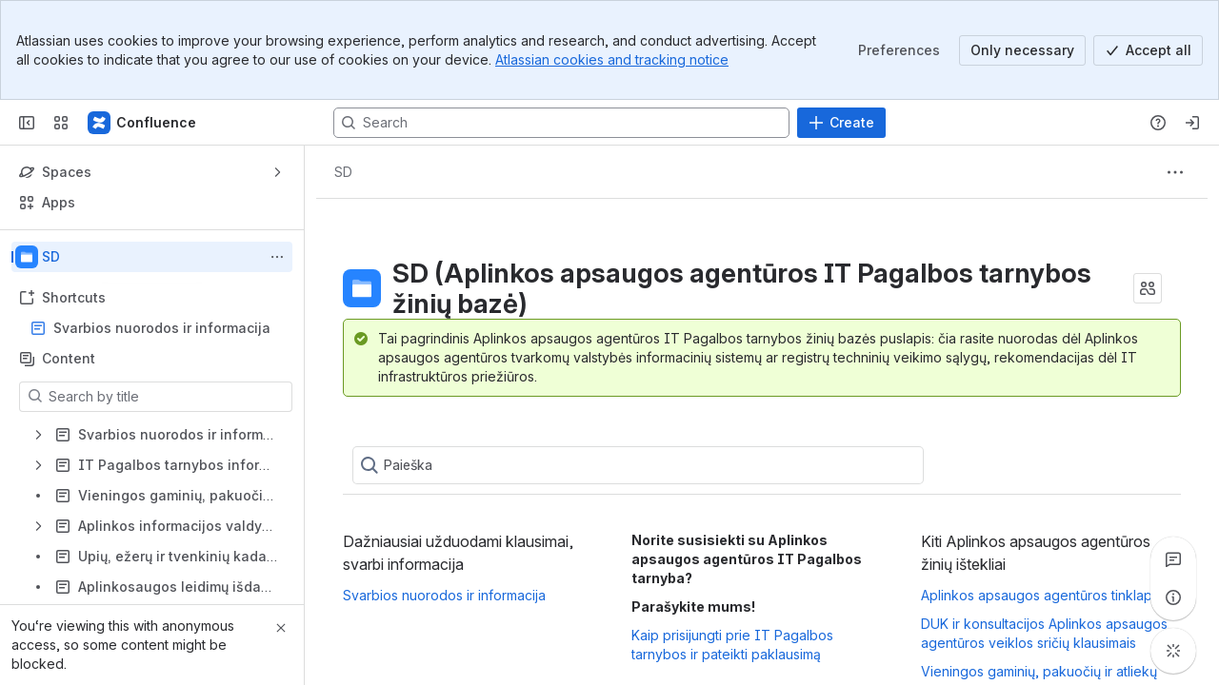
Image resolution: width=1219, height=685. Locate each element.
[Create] (841, 123)
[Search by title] (167, 396)
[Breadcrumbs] (343, 172)
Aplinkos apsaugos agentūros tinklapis (1041, 595)
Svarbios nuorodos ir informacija (161, 328)
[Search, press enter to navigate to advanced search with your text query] (561, 123)
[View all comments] (1173, 559)
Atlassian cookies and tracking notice (612, 59)
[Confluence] (143, 123)
